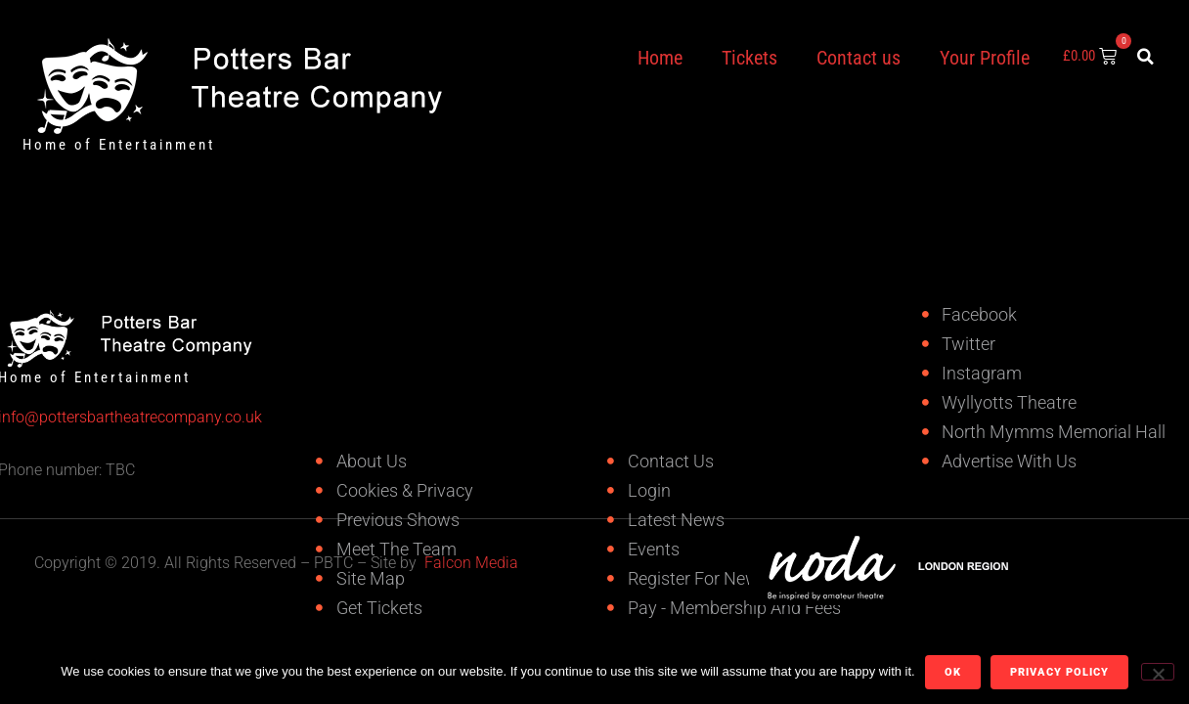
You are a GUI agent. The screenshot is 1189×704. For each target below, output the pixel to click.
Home (660, 57)
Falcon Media (471, 562)
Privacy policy (1059, 672)
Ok (953, 672)
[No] (1157, 672)
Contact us (858, 57)
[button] (1146, 56)
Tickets (749, 57)
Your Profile (985, 57)
